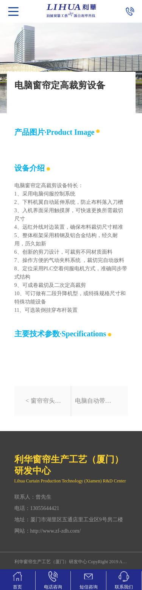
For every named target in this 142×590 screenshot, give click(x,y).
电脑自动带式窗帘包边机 (96, 400)
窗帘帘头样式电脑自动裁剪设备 (49, 400)
